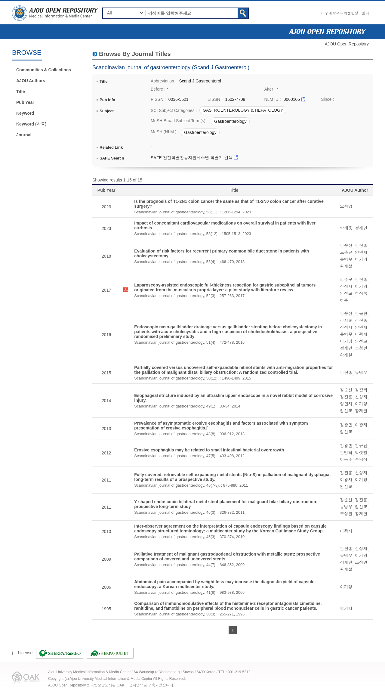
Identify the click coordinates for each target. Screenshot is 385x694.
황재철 (346, 266)
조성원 (361, 348)
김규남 (361, 445)
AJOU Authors (30, 80)
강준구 (346, 279)
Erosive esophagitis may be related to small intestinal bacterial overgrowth (209, 450)
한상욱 (361, 293)
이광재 (361, 334)
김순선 (346, 245)
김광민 (346, 425)
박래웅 (346, 228)
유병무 (346, 259)
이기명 (361, 259)
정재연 (361, 228)
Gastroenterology (230, 121)
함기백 (346, 608)
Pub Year (25, 102)
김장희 (361, 390)
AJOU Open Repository (347, 44)
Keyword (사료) (31, 124)
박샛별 (361, 452)
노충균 (346, 252)
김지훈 (346, 320)
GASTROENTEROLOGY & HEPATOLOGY (243, 110)
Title (20, 91)
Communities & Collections (43, 69)
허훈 (344, 300)
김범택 (346, 452)
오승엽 (346, 206)
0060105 (292, 99)
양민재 (361, 252)
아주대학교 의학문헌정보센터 (345, 13)
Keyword (25, 113)
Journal (24, 134)
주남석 (361, 459)
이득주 (346, 459)
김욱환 (361, 313)
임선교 (346, 293)
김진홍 (361, 245)
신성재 (346, 286)
